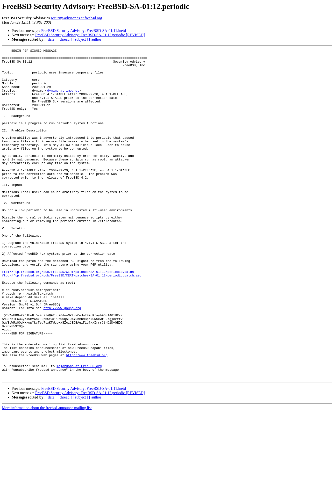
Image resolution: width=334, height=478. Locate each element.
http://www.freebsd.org (86, 416)
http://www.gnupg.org (62, 360)
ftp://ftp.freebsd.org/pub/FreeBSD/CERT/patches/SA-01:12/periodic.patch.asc (71, 321)
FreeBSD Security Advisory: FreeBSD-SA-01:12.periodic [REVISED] (90, 35)
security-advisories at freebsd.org (76, 18)
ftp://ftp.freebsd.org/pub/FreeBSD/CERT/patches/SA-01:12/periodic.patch (68, 316)
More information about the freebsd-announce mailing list (47, 474)
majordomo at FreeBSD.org (79, 429)
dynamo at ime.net (63, 99)
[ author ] (96, 39)
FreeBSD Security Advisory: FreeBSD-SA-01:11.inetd (83, 31)
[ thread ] (64, 39)
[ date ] (51, 39)
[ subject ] (80, 39)
